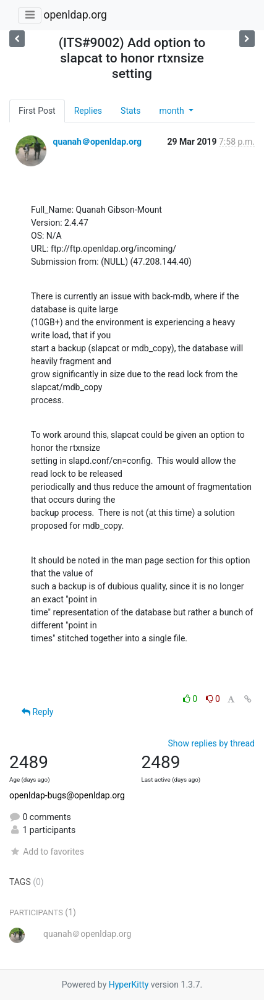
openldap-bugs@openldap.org (67, 795)
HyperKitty (129, 984)
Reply (37, 712)
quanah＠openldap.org (97, 142)
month (172, 111)
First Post (37, 111)
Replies (88, 111)
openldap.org (74, 15)
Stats (130, 111)
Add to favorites (46, 852)
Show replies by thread (211, 743)
